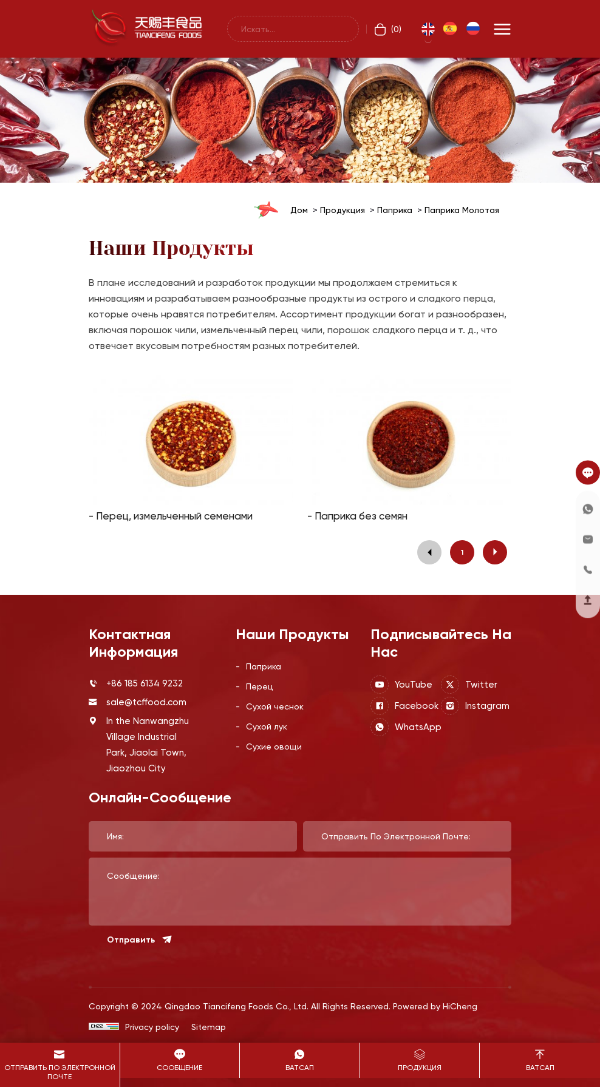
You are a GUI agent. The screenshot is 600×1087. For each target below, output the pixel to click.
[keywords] (293, 29)
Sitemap (208, 1026)
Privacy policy (152, 1026)
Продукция (342, 210)
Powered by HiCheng (435, 1006)
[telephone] (588, 569)
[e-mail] (588, 539)
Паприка (394, 210)
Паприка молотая (461, 210)
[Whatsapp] (588, 508)
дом (299, 210)
